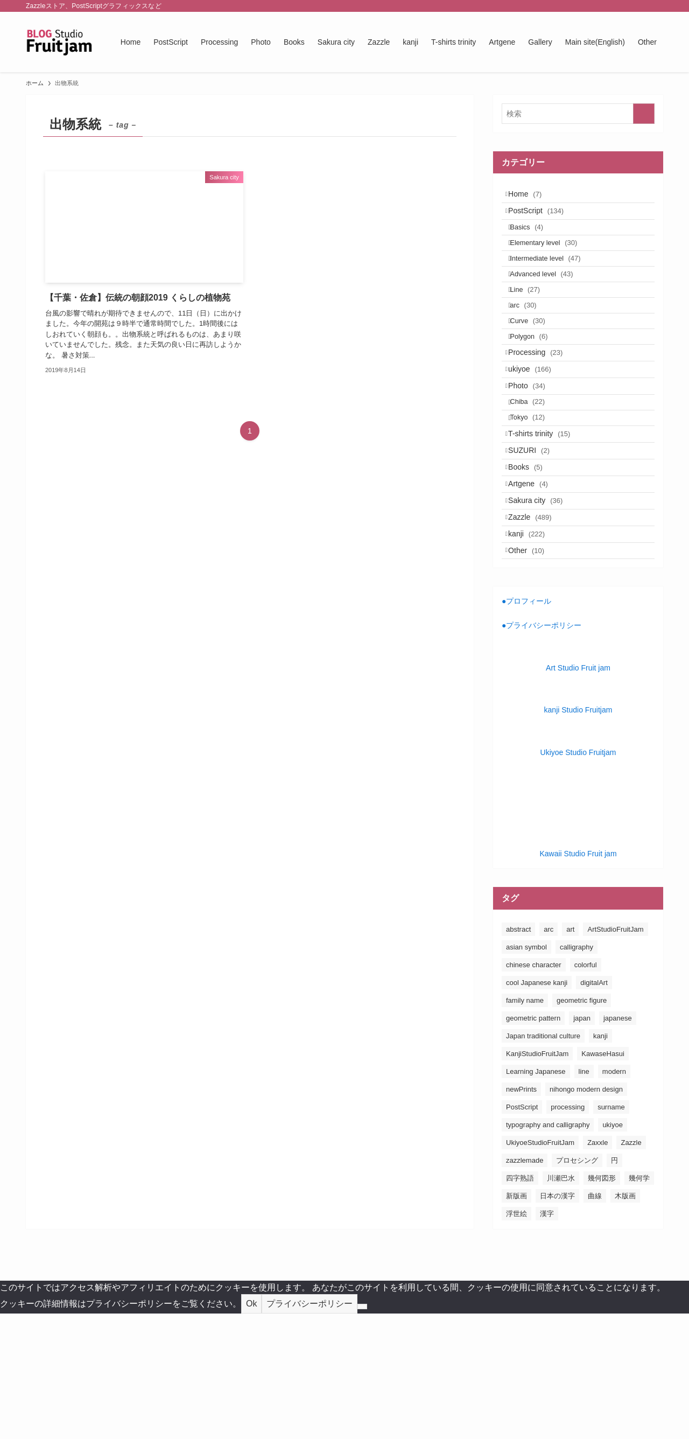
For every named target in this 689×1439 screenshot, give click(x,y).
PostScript (543, 219)
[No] (362, 1432)
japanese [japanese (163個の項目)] (617, 1144)
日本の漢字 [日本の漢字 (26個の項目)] (557, 1321)
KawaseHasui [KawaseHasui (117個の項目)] (602, 1179)
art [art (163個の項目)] (570, 1055)
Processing (542, 407)
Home (532, 197)
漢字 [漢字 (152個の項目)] (547, 1339)
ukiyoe (536, 429)
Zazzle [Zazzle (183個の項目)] (631, 1268)
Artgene (535, 583)
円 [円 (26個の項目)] (614, 1286)
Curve (536, 365)
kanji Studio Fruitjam (578, 836)
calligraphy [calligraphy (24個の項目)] (576, 1072)
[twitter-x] (600, 6)
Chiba (536, 474)
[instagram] (614, 6)
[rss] (642, 6)
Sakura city (542, 606)
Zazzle (536, 628)
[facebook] (586, 6)
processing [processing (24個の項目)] (568, 1232)
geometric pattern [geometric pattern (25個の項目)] (533, 1144)
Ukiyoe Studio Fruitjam (578, 878)
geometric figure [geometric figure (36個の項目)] (582, 1126)
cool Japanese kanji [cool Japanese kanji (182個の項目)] (536, 1108)
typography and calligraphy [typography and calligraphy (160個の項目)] (547, 1250)
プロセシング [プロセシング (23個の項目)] (577, 1286)
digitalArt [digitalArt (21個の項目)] (594, 1108)
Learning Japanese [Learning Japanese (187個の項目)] (536, 1197)
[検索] (656, 6)
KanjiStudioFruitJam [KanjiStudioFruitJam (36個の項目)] (537, 1179)
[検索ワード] (578, 113)
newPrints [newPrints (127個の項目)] (521, 1215)
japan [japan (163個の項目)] (581, 1144)
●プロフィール (526, 727)
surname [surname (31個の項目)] (611, 1232)
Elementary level (552, 261)
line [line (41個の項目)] (584, 1197)
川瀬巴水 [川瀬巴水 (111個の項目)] (561, 1304)
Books (532, 561)
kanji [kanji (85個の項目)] (600, 1161)
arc (532, 344)
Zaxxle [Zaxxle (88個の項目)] (597, 1268)
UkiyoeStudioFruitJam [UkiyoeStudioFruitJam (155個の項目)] (540, 1268)
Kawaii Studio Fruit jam (577, 979)
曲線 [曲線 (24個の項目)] (595, 1321)
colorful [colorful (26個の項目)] (585, 1090)
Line (534, 324)
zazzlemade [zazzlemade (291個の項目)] (524, 1286)
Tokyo (536, 495)
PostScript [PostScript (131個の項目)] (522, 1232)
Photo (533, 452)
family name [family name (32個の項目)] (525, 1126)
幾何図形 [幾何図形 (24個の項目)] (602, 1304)
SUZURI (536, 538)
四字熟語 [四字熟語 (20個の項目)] (520, 1304)
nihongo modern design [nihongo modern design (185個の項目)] (586, 1215)
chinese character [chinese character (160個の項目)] (533, 1090)
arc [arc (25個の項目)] (548, 1055)
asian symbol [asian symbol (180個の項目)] (526, 1072)
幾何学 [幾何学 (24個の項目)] (639, 1304)
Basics (535, 241)
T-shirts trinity (546, 516)
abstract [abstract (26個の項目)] (518, 1055)
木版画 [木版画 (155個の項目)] (625, 1321)
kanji (533, 650)
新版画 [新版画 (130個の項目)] (516, 1321)
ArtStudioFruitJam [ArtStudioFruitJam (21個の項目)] (615, 1055)
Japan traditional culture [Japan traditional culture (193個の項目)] (543, 1161)
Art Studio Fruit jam (578, 793)
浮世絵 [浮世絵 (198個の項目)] (516, 1339)
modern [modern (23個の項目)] (614, 1197)
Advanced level (550, 303)
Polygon (538, 386)
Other (533, 673)
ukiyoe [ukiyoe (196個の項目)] (612, 1250)
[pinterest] (628, 6)
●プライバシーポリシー (541, 751)
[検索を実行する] (644, 113)
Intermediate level (554, 282)
